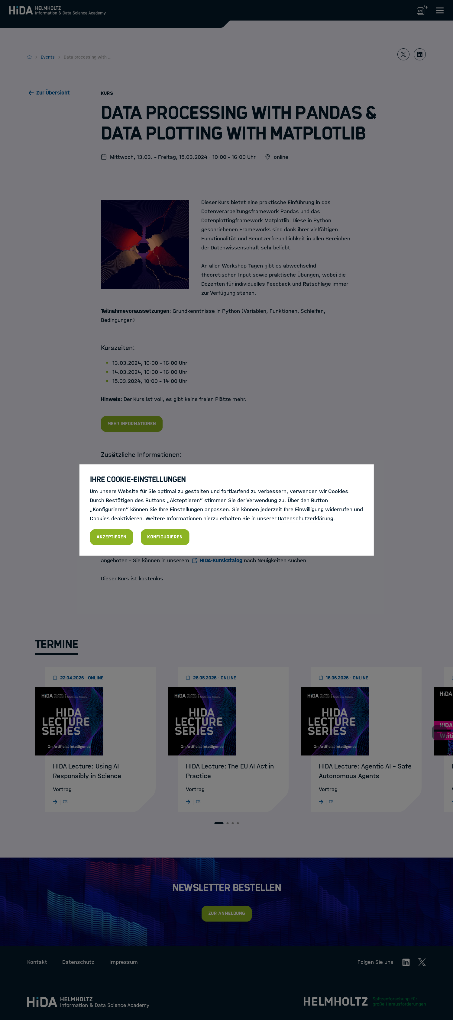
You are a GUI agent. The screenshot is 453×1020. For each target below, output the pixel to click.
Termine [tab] (57, 644)
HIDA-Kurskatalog (221, 560)
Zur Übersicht (53, 92)
